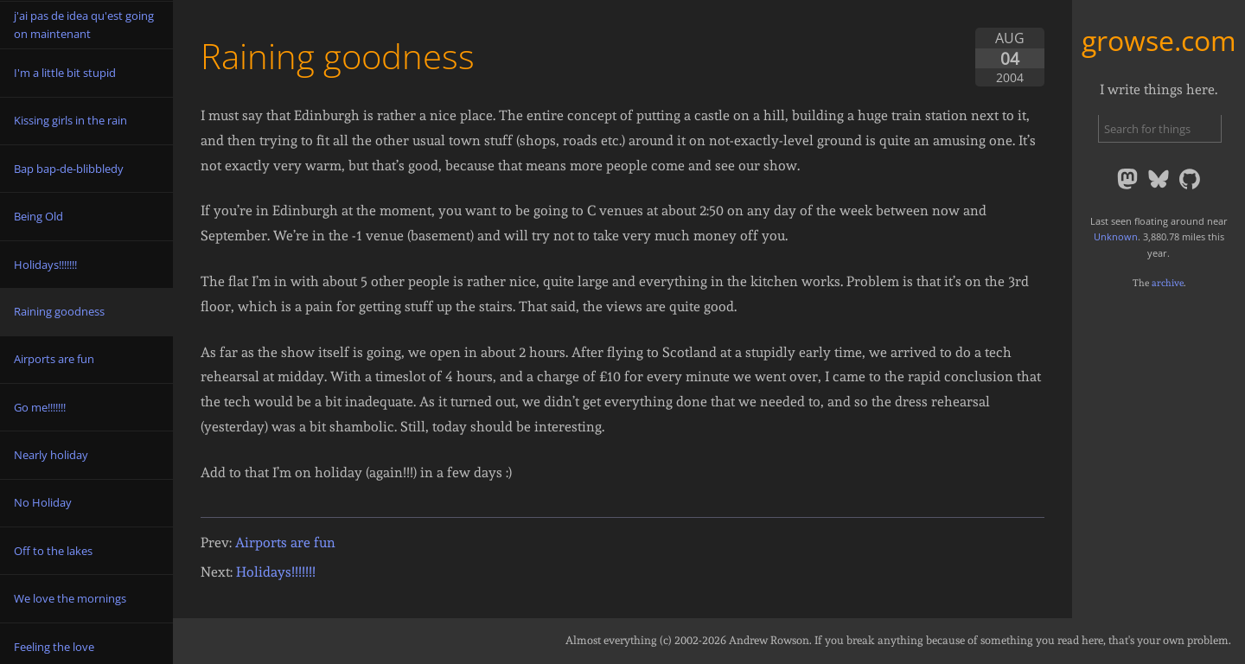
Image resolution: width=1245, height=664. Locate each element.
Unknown (1116, 236)
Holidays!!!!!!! (276, 572)
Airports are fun (285, 542)
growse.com (1159, 40)
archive (1168, 283)
